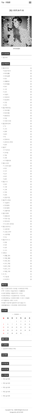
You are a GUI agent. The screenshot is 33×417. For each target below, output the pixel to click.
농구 (5, 173)
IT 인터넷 (7, 150)
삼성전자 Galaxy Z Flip (9, 348)
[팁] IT (4, 147)
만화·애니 (7, 139)
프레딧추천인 (6, 295)
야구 (5, 171)
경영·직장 (7, 197)
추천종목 (7, 205)
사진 (5, 89)
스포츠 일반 (7, 165)
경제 (5, 195)
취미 (5, 86)
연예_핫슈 (7, 261)
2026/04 (16, 314)
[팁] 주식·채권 (6, 200)
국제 (5, 192)
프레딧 (8, 291)
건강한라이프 (15, 295)
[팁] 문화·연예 (6, 123)
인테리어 (7, 97)
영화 (5, 131)
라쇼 (5, 237)
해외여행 (7, 113)
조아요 (23, 295)
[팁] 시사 (5, 181)
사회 (5, 187)
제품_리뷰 (7, 271)
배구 (5, 176)
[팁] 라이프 (5, 68)
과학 (5, 158)
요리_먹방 (7, 263)
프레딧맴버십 (6, 298)
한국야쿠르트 (22, 305)
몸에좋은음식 (6, 305)
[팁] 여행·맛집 (6, 107)
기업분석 (7, 202)
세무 (5, 247)
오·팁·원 (6, 276)
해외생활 (7, 73)
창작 (5, 144)
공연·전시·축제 (8, 142)
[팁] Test (5, 57)
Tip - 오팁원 (5, 2)
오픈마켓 (7, 229)
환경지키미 (15, 293)
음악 (5, 134)
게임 (5, 155)
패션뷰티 (7, 99)
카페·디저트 (7, 121)
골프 (5, 179)
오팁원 (27, 298)
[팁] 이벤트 (5, 213)
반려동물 (7, 84)
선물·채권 (7, 210)
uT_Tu (4, 274)
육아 (5, 78)
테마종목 (7, 208)
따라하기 (7, 279)
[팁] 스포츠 (5, 163)
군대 (5, 105)
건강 (5, 102)
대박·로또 (7, 221)
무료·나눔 (7, 218)
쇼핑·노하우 (7, 231)
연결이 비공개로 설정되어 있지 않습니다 (13, 302)
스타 (5, 129)
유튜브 (4, 253)
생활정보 (7, 81)
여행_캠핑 (7, 258)
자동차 (6, 94)
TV (5, 126)
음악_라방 (7, 266)
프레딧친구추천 (23, 288)
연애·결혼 (7, 76)
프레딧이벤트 (15, 298)
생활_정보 (7, 255)
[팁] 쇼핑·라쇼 (6, 226)
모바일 (6, 152)
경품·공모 (7, 216)
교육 (5, 189)
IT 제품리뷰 (7, 160)
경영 (5, 242)
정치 (5, 184)
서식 (5, 250)
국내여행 (7, 110)
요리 (5, 92)
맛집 (5, 118)
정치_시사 (7, 268)
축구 (5, 168)
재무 (5, 245)
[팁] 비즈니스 (6, 239)
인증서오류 (8, 288)
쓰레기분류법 (6, 293)
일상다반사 (7, 70)
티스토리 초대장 (9, 224)
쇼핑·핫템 (7, 234)
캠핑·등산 (7, 115)
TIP (3, 291)
